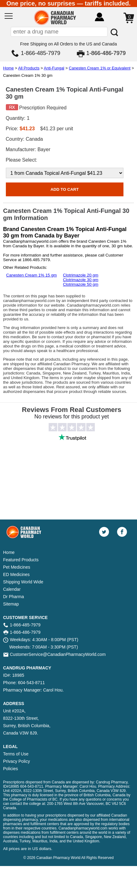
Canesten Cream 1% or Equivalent (100, 68)
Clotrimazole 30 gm (80, 279)
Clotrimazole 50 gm (80, 284)
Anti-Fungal (54, 68)
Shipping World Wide (23, 581)
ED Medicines (16, 574)
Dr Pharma (13, 596)
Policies (10, 768)
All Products (28, 68)
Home (8, 68)
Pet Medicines (16, 567)
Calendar (12, 589)
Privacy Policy (16, 761)
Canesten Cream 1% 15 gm (31, 275)
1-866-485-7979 (40, 53)
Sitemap (11, 604)
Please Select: (21, 160)
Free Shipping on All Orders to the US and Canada (68, 43)
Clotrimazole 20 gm (80, 275)
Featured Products (20, 559)
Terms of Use (15, 753)
